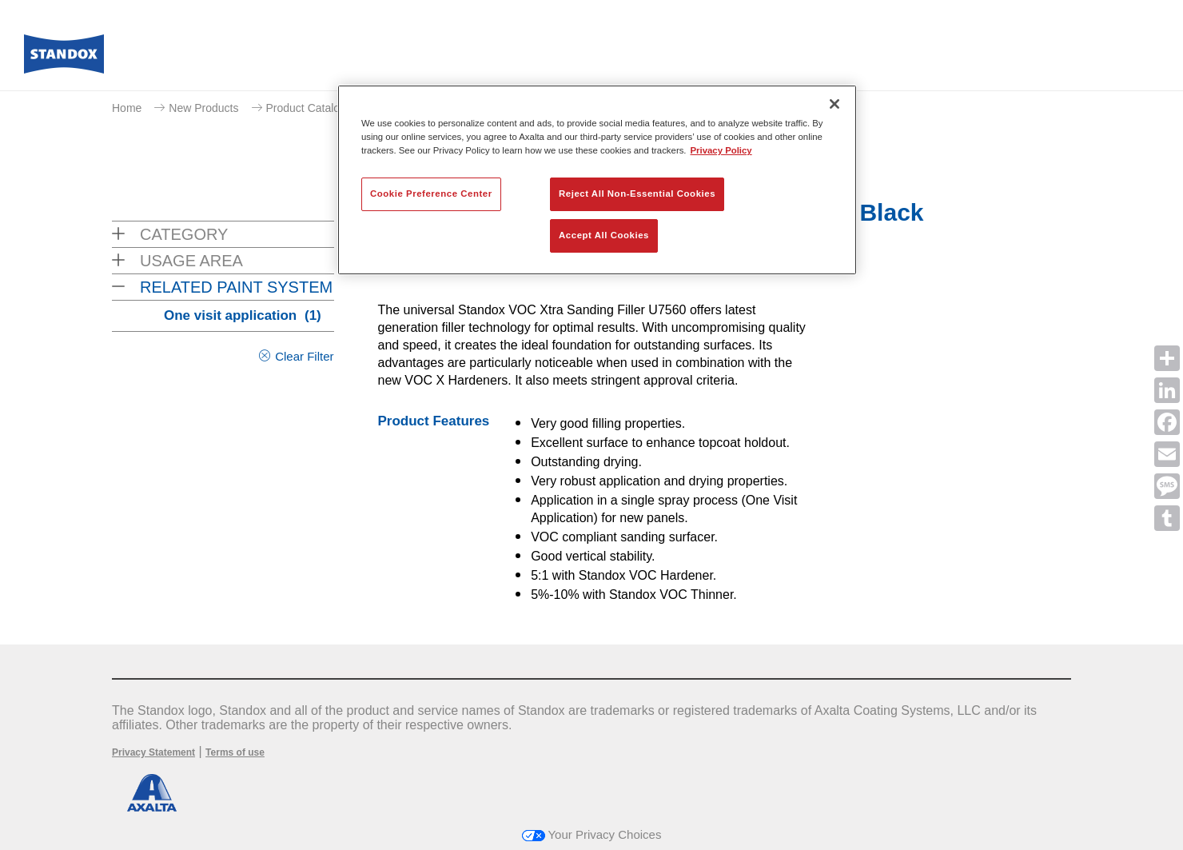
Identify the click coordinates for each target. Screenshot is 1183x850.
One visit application (242, 315)
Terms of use (235, 752)
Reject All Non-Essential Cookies (637, 193)
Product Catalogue (312, 108)
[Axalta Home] (64, 58)
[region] (597, 180)
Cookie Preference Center (431, 193)
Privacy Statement (153, 752)
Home (126, 108)
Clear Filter (304, 356)
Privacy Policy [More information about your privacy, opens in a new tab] (721, 150)
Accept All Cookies (604, 235)
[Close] (834, 104)
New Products (203, 108)
